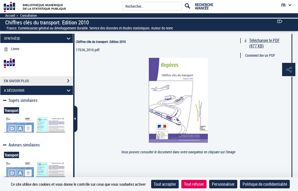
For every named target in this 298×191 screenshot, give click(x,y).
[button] (288, 70)
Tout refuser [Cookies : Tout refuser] (194, 184)
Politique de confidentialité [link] (265, 184)
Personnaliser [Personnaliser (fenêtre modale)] (223, 184)
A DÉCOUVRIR (38, 90)
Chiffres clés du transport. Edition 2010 (101, 42)
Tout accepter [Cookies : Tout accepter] (165, 184)
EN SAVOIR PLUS (38, 81)
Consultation (28, 15)
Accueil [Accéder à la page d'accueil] (10, 15)
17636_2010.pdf (87, 49)
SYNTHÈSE (38, 38)
